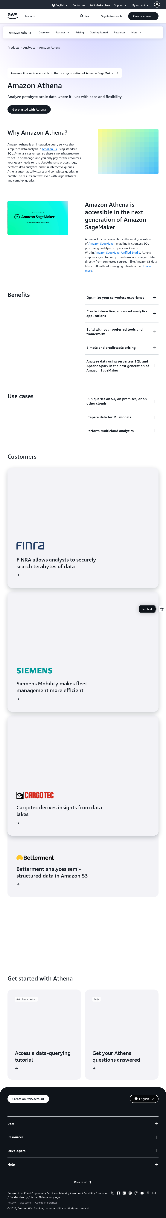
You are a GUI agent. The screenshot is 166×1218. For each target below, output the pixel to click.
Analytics (29, 47)
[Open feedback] (162, 609)
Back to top (83, 1182)
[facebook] (118, 1194)
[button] (143, 16)
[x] (112, 1194)
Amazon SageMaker (102, 243)
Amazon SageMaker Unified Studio (117, 252)
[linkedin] (124, 1194)
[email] (154, 1194)
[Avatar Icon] (157, 5)
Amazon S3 (49, 149)
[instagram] (130, 1194)
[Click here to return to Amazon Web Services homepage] (12, 18)
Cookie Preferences (46, 1202)
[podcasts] (148, 1194)
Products (13, 47)
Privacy (11, 1202)
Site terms (25, 1202)
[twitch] (136, 1194)
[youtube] (142, 1194)
